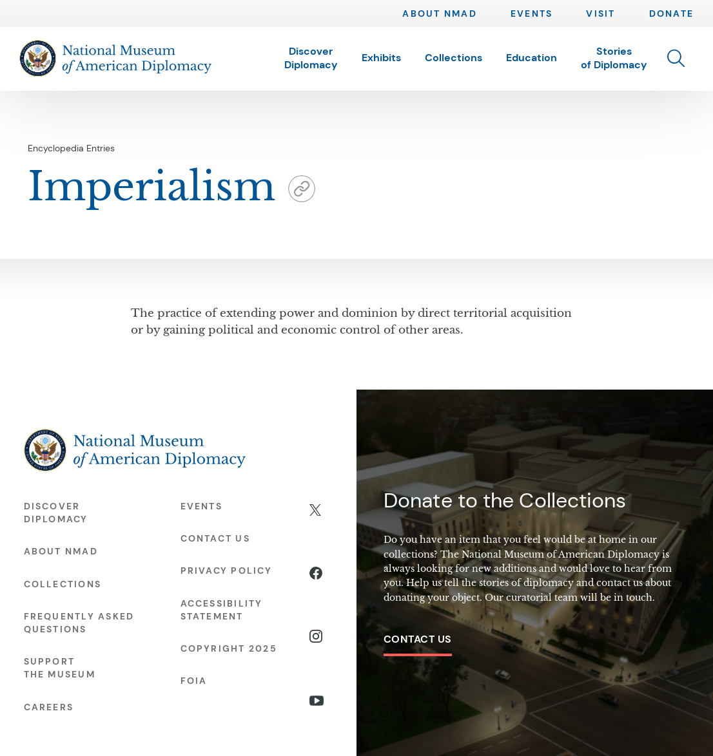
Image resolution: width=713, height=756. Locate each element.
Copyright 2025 (229, 648)
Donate (671, 13)
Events (531, 13)
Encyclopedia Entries (71, 148)
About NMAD (439, 13)
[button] (676, 58)
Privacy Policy (226, 570)
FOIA (194, 680)
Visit (600, 13)
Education (531, 57)
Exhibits (381, 57)
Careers (49, 707)
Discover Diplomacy (311, 58)
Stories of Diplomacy (614, 58)
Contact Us (418, 639)
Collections (453, 57)
